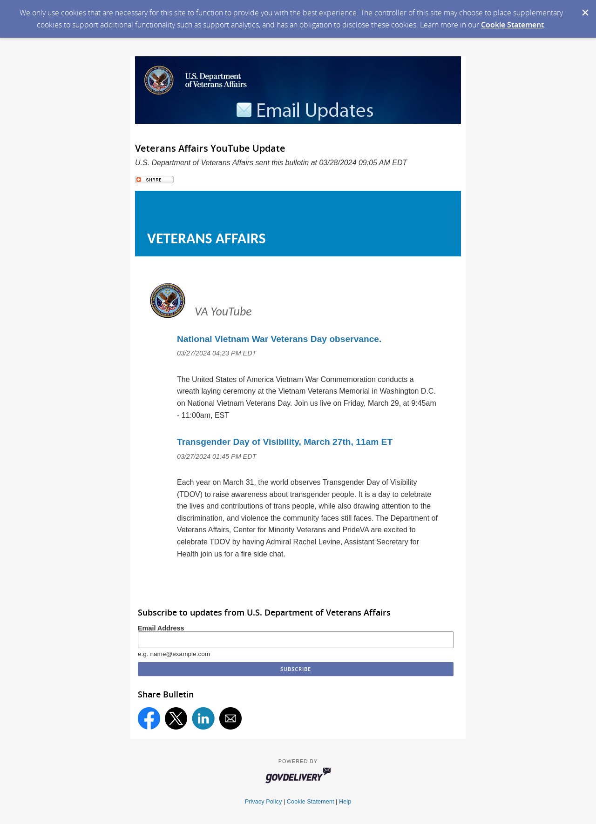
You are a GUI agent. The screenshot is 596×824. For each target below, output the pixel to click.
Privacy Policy (263, 801)
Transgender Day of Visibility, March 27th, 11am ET (285, 442)
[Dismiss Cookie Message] (584, 9)
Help (345, 801)
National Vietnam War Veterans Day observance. (279, 339)
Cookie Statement (512, 25)
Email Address (161, 628)
